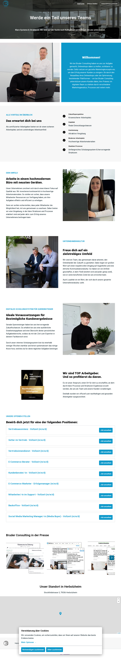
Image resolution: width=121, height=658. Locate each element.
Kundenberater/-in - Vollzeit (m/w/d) (27, 472)
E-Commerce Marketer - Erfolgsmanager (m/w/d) (33, 483)
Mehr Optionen (28, 642)
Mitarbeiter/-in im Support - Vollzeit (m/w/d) (31, 494)
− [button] (118, 601)
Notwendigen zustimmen (33, 650)
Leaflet (119, 633)
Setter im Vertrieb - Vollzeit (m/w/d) (27, 440)
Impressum (18, 643)
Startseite (80, 4)
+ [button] (118, 598)
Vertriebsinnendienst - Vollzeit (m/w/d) (28, 451)
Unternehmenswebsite (109, 4)
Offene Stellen (92, 4)
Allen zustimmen (54, 650)
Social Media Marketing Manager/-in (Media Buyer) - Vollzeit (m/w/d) (44, 516)
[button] (60, 613)
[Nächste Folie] (111, 557)
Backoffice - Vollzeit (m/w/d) (23, 505)
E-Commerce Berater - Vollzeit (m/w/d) (28, 462)
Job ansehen (105, 430)
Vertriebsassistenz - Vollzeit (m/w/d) (27, 429)
